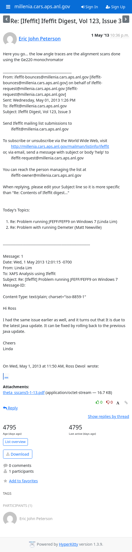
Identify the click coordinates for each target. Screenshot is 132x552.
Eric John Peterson (40, 38)
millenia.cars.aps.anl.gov (42, 6)
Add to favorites (20, 480)
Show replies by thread (108, 416)
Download (17, 454)
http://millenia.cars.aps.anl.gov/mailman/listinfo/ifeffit (60, 146)
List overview (15, 441)
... (7, 376)
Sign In (89, 6)
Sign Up (115, 6)
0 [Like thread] (99, 402)
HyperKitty (68, 544)
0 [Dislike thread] (109, 402)
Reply (10, 407)
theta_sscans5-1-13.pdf (24, 392)
